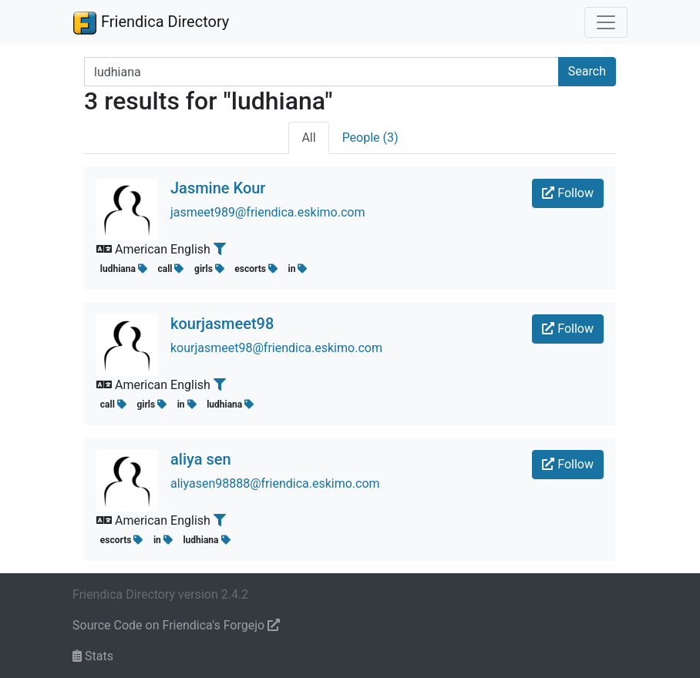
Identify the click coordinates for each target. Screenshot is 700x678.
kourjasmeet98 (222, 323)
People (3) (370, 137)
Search (587, 71)
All (308, 137)
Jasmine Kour (217, 188)
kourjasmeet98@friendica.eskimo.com (276, 348)
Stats (92, 656)
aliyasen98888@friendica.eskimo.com (275, 483)
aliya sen (200, 459)
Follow (568, 193)
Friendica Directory (150, 22)
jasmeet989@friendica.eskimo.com (267, 212)
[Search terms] (321, 71)
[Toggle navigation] (606, 22)
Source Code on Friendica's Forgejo (176, 625)
